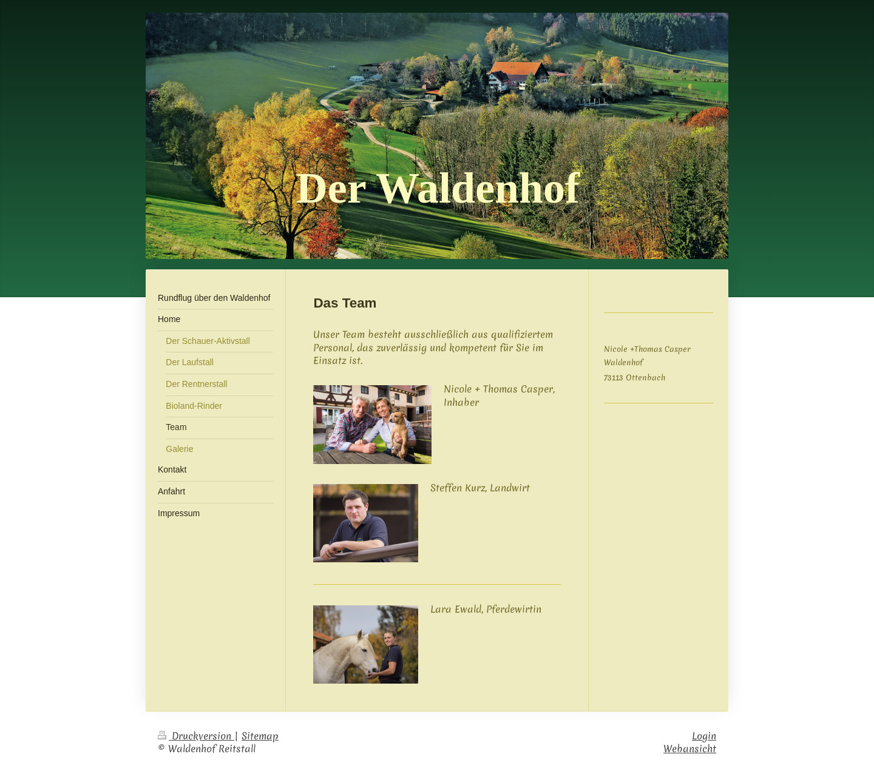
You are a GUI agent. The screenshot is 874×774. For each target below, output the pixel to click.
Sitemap (260, 735)
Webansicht (689, 748)
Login (704, 735)
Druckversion (196, 735)
